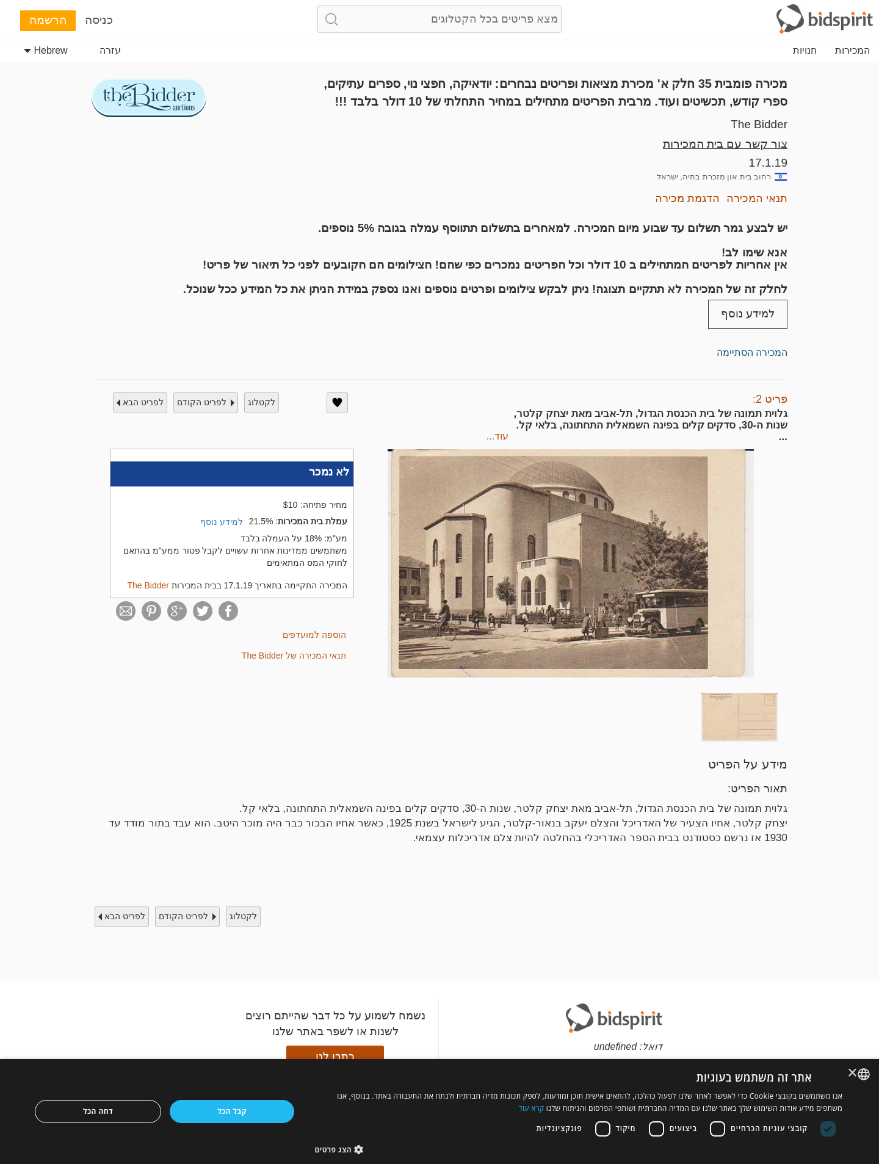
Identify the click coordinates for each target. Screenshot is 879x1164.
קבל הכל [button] (232, 1111)
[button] (579, 1149)
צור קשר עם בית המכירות (725, 143)
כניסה (99, 19)
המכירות (852, 50)
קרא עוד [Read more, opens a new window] (531, 1108)
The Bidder (759, 124)
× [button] (853, 1073)
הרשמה (48, 19)
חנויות (805, 50)
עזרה (110, 50)
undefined (615, 1046)
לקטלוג (261, 402)
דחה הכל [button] (98, 1111)
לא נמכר (329, 472)
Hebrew (46, 50)
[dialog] (439, 1111)
